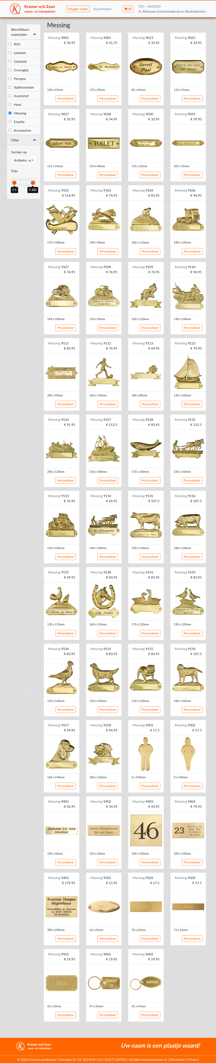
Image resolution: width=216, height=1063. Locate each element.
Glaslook (18, 61)
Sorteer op (19, 152)
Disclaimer (177, 1059)
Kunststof (19, 96)
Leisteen (17, 53)
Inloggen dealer (78, 9)
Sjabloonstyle (21, 87)
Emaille (16, 122)
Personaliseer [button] (65, 98)
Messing (17, 113)
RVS (14, 44)
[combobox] (23, 160)
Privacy (193, 1059)
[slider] (14, 183)
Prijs (14, 171)
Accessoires (20, 130)
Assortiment (102, 9)
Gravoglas (19, 70)
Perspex (17, 79)
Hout (15, 104)
